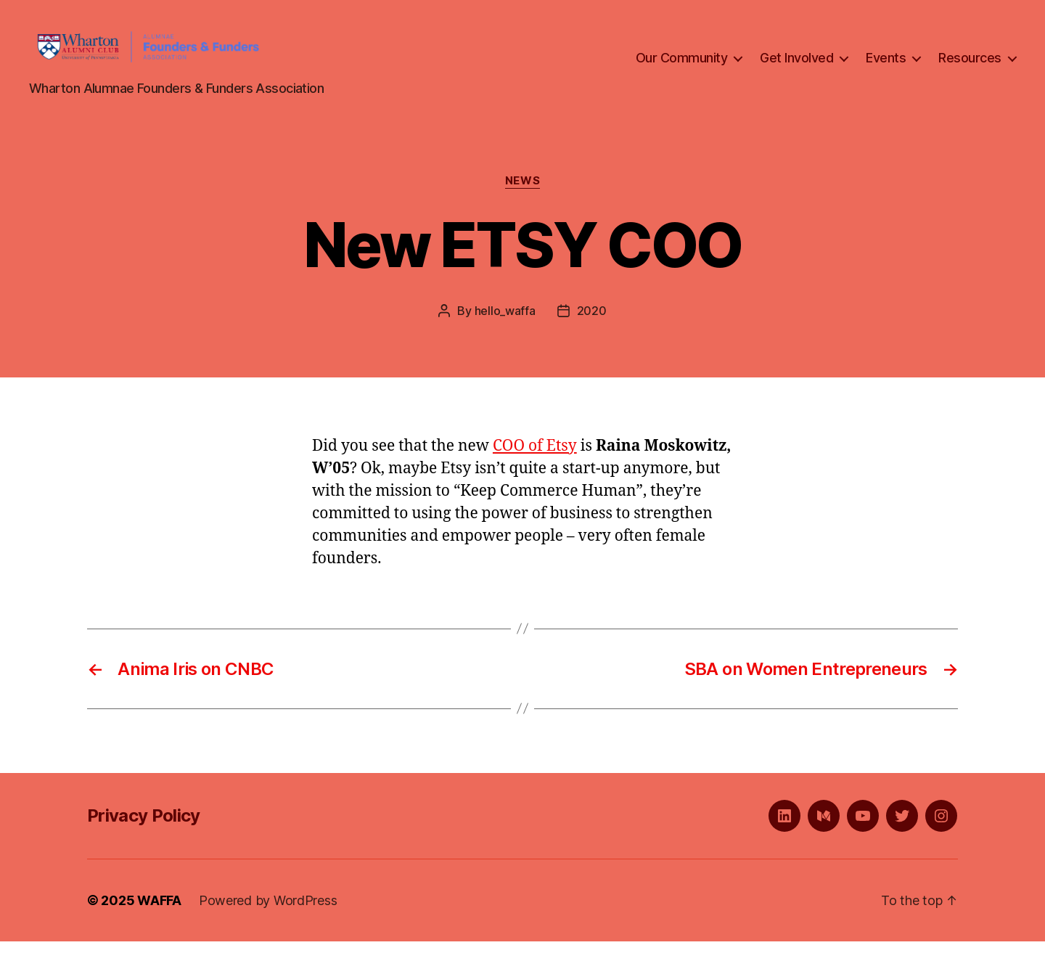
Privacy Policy (143, 827)
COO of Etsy (535, 457)
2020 (592, 322)
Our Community (682, 64)
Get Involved (796, 64)
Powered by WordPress (268, 912)
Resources (969, 64)
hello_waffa (505, 322)
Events (886, 64)
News (522, 193)
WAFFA (159, 912)
